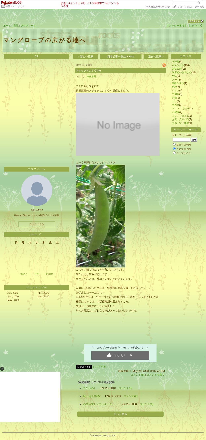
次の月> (49, 274)
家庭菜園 (91, 76)
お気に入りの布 (180, 119)
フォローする (36, 224)
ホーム (7, 25)
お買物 (175, 112)
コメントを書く (155, 374)
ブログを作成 (184, 6)
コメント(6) (125, 387)
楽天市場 (199, 6)
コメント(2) (130, 395)
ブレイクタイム (180, 115)
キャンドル (178, 65)
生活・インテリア (15, 6)
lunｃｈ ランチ (181, 108)
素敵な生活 (178, 83)
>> (157, 6)
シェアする (99, 366)
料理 (174, 86)
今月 (36, 274)
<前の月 (24, 274)
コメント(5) (137, 374)
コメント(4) (146, 403)
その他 (175, 61)
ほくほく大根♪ (91, 395)
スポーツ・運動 (180, 123)
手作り (175, 105)
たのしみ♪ (89, 387)
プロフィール (28, 25)
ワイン (175, 90)
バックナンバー (36, 287)
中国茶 (175, 94)
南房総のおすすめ (181, 72)
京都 (174, 97)
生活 (174, 76)
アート (175, 79)
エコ (174, 101)
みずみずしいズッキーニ (100, 403)
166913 (193, 21)
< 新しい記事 (85, 56)
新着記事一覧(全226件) (120, 56)
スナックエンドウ (86, 70)
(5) (99, 70)
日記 (16, 25)
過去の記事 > (156, 56)
